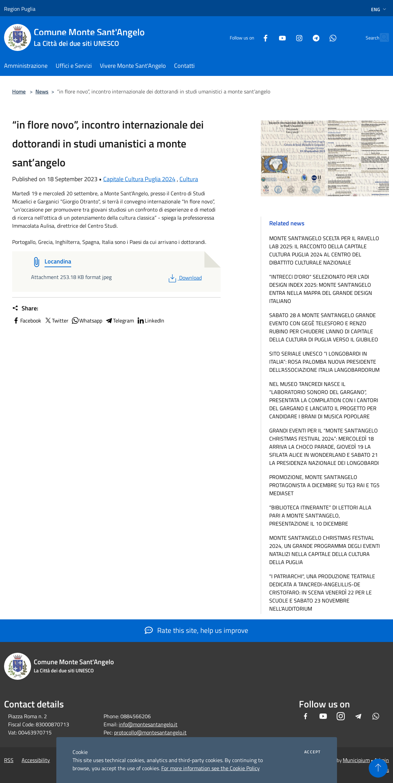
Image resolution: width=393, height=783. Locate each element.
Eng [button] (379, 9)
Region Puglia (19, 9)
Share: (25, 308)
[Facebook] (250, 37)
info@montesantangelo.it (148, 724)
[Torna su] (378, 768)
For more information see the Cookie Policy (210, 768)
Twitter (56, 320)
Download (184, 278)
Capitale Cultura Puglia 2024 (139, 179)
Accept (312, 752)
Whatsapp (86, 320)
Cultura (188, 179)
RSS (8, 760)
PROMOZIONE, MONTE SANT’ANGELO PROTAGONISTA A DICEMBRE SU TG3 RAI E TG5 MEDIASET (324, 485)
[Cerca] (381, 37)
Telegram (119, 320)
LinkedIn (150, 320)
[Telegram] (301, 37)
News (42, 91)
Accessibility (36, 760)
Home (19, 91)
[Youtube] (267, 37)
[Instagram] (284, 37)
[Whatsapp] (318, 37)
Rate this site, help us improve (196, 630)
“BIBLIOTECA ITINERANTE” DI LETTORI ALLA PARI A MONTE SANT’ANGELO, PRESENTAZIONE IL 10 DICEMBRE (320, 515)
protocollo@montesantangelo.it (150, 732)
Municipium (356, 760)
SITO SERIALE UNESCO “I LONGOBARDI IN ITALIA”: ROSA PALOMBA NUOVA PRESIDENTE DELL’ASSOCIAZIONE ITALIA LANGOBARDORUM (324, 361)
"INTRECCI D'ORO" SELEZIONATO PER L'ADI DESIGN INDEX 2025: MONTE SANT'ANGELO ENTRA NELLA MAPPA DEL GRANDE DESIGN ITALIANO (320, 289)
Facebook (26, 320)
